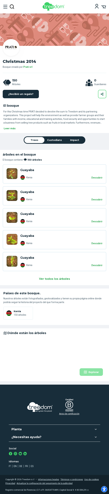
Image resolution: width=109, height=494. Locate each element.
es (32, 466)
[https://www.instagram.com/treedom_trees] (15, 454)
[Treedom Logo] (54, 9)
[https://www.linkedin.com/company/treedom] (25, 454)
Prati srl (27, 67)
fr (26, 466)
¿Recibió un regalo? (20, 94)
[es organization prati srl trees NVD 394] (12, 218)
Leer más (10, 128)
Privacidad (10, 483)
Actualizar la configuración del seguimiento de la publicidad (44, 483)
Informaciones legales (48, 479)
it (10, 466)
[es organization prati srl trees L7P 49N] (12, 240)
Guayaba (27, 170)
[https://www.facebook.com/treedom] (10, 454)
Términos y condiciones (71, 479)
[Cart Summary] (103, 6)
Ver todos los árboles (54, 278)
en (15, 466)
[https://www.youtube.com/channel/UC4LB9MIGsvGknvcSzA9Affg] (20, 454)
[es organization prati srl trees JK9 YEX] (12, 261)
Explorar (91, 372)
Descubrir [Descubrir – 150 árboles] (97, 177)
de (20, 466)
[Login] (97, 6)
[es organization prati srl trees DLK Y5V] (12, 174)
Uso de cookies (91, 479)
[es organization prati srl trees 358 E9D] (12, 196)
